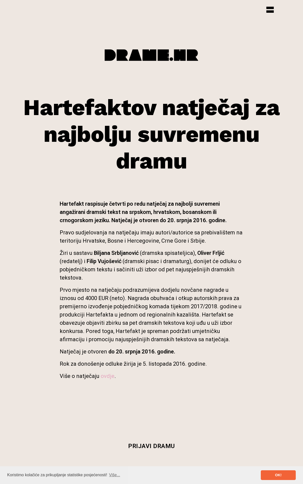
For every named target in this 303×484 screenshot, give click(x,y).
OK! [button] (278, 475)
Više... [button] (114, 475)
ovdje (107, 376)
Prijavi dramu (151, 446)
